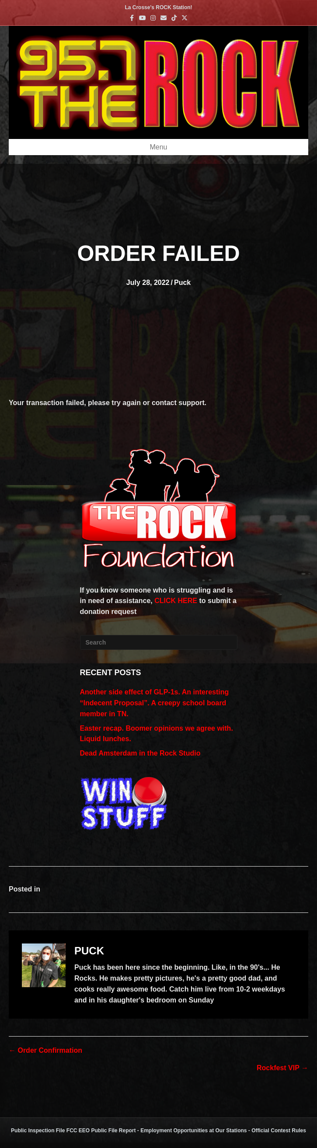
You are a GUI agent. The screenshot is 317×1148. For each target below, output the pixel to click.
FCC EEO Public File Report (101, 1130)
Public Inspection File (38, 1130)
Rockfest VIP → (282, 1068)
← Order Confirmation (45, 1050)
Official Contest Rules (278, 1130)
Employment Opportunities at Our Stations (193, 1130)
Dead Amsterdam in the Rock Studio (140, 753)
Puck (182, 282)
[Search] (158, 642)
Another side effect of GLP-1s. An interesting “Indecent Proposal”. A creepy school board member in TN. (154, 703)
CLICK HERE (175, 600)
